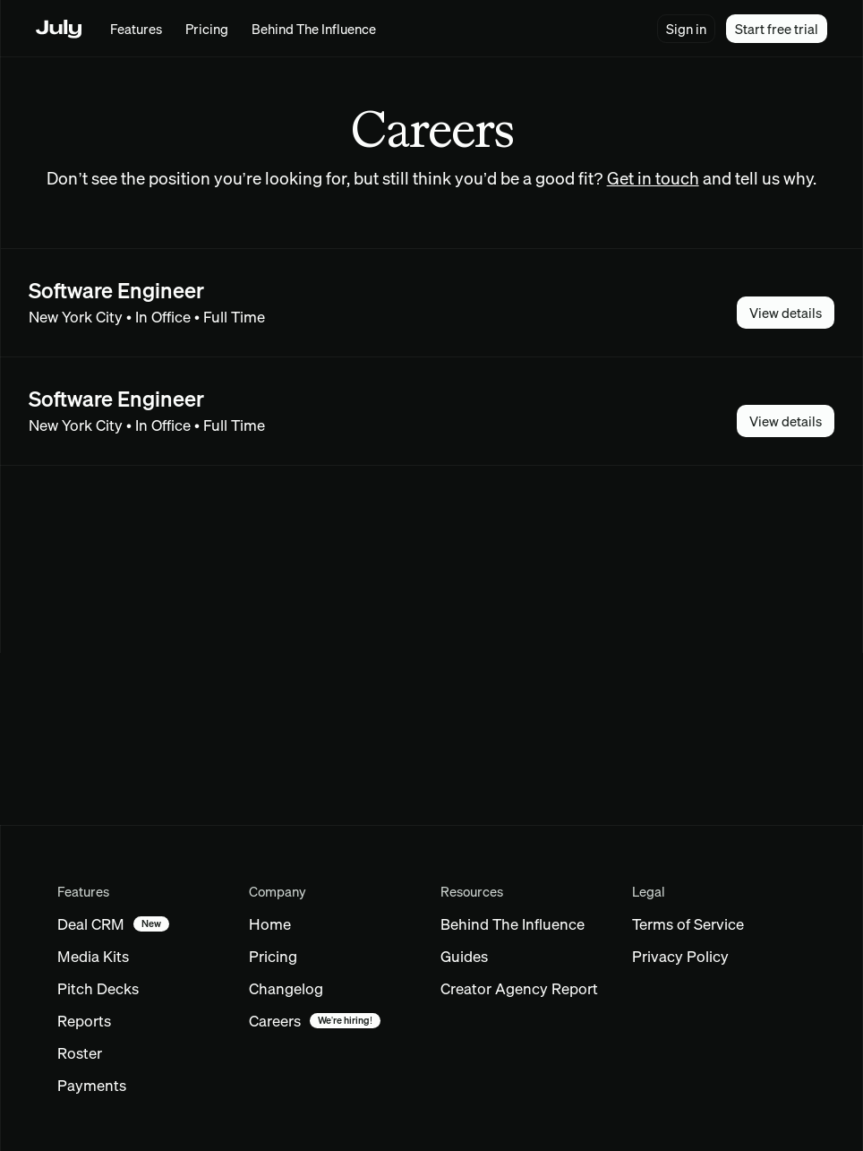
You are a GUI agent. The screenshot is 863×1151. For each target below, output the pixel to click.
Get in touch (653, 178)
